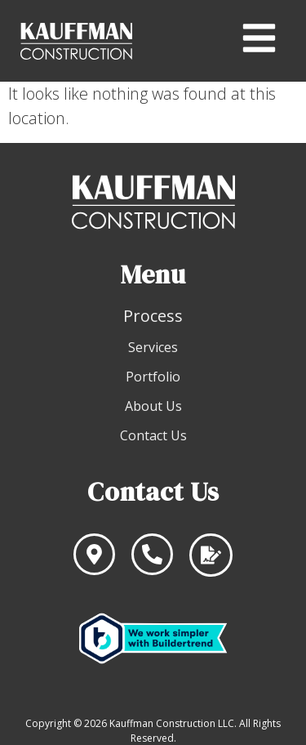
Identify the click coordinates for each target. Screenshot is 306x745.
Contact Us (153, 435)
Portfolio (153, 377)
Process (153, 316)
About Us (153, 406)
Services (153, 347)
